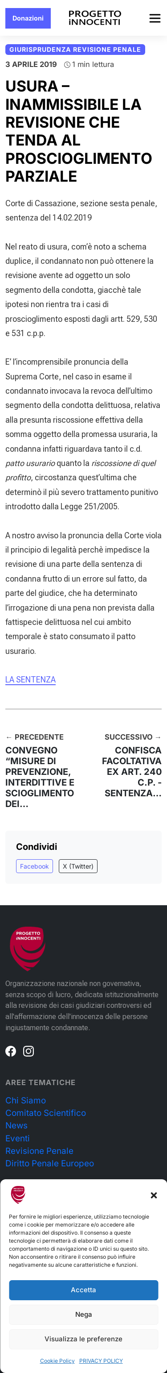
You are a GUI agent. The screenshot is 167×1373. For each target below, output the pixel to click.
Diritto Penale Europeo (49, 1163)
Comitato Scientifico (45, 1113)
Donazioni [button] (28, 18)
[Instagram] (28, 1050)
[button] (153, 1194)
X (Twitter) (78, 866)
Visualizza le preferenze (83, 1339)
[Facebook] (10, 1050)
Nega (83, 1314)
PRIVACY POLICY (101, 1360)
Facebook (34, 866)
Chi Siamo (25, 1100)
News (16, 1125)
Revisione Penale (39, 1151)
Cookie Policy (57, 1360)
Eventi (17, 1138)
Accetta (83, 1290)
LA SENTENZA (30, 679)
